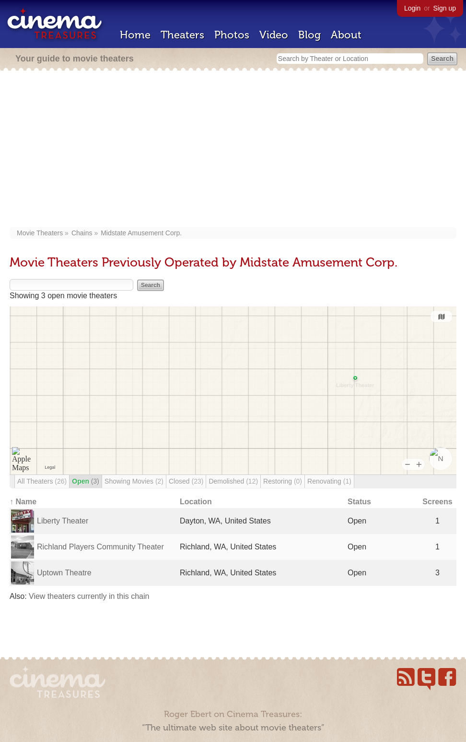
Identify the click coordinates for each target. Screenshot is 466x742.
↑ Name (23, 502)
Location (196, 502)
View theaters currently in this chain (89, 596)
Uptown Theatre (64, 573)
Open (85, 481)
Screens (437, 502)
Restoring (282, 481)
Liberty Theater (62, 521)
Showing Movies (134, 481)
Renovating (329, 481)
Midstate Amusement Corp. (141, 233)
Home (135, 34)
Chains (82, 233)
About (346, 34)
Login (412, 8)
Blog (309, 34)
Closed (186, 481)
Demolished (233, 481)
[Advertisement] (233, 150)
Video (273, 34)
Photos (231, 34)
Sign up (444, 8)
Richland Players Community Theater (100, 547)
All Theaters (42, 481)
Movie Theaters (40, 233)
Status (359, 502)
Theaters (182, 34)
